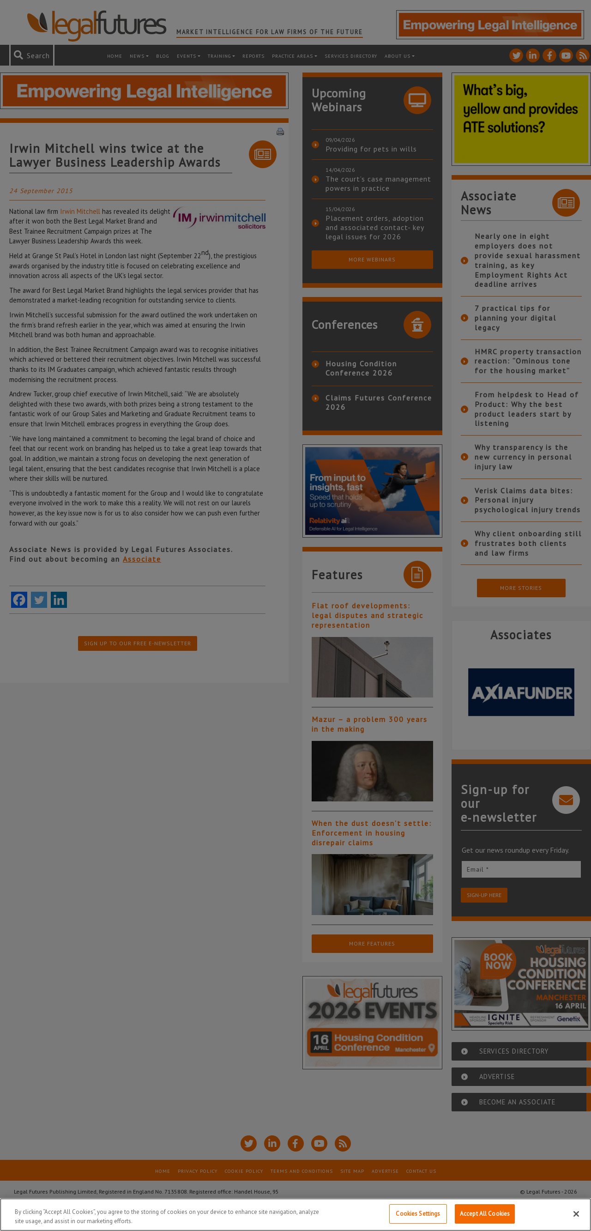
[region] (295, 1214)
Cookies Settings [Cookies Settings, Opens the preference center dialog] (418, 1214)
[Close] (576, 1214)
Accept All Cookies (485, 1214)
